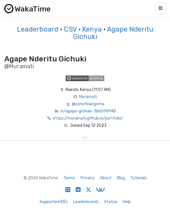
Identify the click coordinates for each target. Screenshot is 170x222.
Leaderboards (86, 201)
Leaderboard (37, 29)
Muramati (88, 96)
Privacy (88, 178)
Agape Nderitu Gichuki (113, 33)
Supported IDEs (54, 201)
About (106, 178)
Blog (121, 178)
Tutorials (138, 178)
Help (127, 201)
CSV (70, 29)
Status (110, 201)
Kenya (92, 29)
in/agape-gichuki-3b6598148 (88, 111)
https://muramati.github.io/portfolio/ (88, 118)
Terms (69, 178)
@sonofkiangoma (88, 104)
